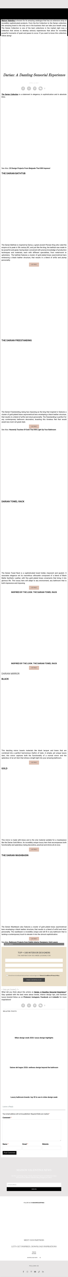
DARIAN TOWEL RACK (13, 501)
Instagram (36, 997)
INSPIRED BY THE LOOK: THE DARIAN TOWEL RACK (34, 592)
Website (45, 1144)
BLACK (5, 679)
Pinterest (27, 997)
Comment (7, 1118)
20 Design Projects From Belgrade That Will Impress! (29, 168)
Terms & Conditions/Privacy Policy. (49, 975)
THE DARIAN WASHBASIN (15, 855)
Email (25, 1144)
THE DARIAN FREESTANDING (17, 340)
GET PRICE (34, 264)
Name (5, 1144)
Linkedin (55, 997)
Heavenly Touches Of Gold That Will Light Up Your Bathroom (32, 430)
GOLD (4, 768)
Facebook (44, 997)
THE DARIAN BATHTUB (14, 173)
